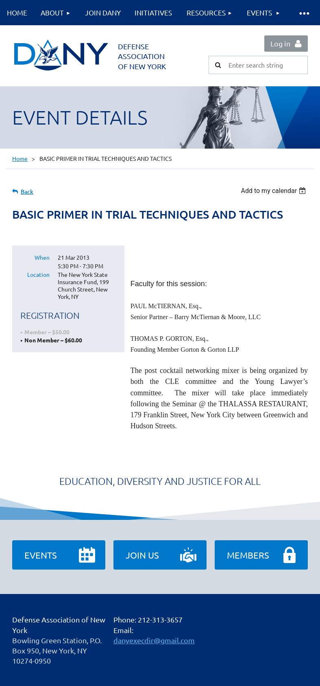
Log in (280, 43)
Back (27, 191)
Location (38, 274)
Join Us (142, 555)
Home (20, 158)
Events (40, 555)
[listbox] (274, 191)
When (42, 257)
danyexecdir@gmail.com (154, 640)
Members (248, 555)
